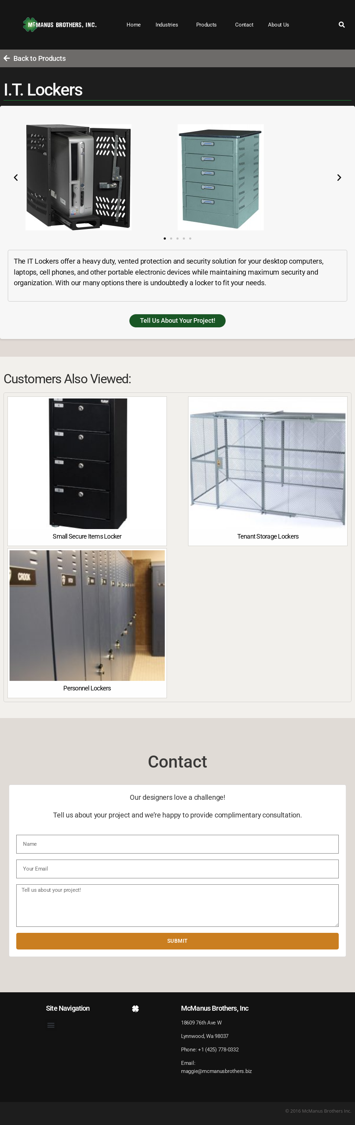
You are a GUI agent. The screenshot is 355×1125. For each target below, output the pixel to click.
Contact (244, 25)
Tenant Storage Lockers (268, 536)
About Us (278, 25)
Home (134, 25)
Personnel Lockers (87, 688)
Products (208, 24)
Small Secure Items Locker (87, 536)
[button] (342, 25)
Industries (168, 24)
